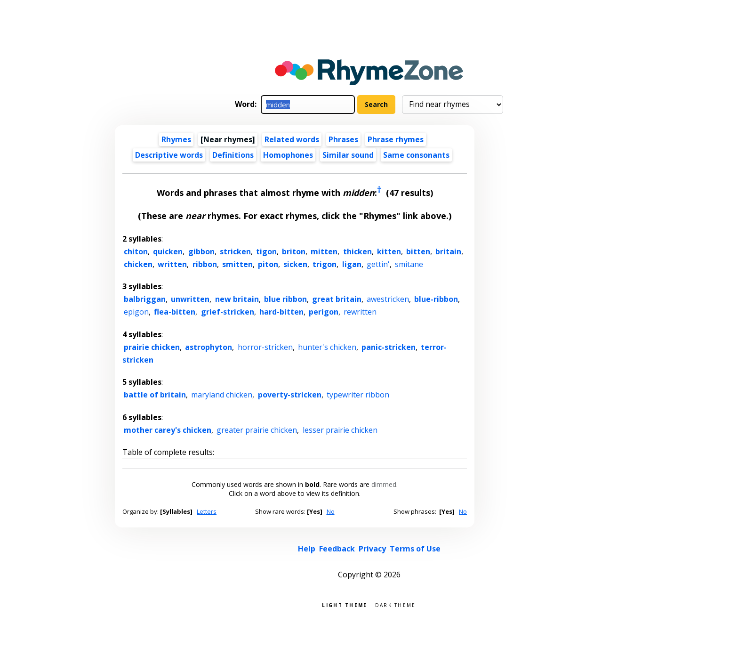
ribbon (205, 264)
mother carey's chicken (167, 430)
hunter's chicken (327, 347)
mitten (324, 251)
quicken (168, 251)
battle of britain (155, 394)
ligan (351, 264)
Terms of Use (415, 548)
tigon (266, 251)
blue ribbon (285, 299)
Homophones (288, 155)
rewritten (360, 312)
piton (268, 264)
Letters (207, 511)
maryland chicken (221, 394)
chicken (138, 264)
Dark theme (395, 604)
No (331, 511)
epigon (136, 312)
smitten (237, 264)
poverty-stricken (289, 394)
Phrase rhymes (396, 139)
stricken (235, 251)
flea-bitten (174, 312)
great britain (336, 299)
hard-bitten (281, 312)
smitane (409, 264)
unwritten (190, 299)
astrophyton (208, 347)
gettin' (378, 264)
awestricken (388, 299)
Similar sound (348, 155)
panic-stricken (388, 347)
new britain (237, 299)
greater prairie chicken (257, 430)
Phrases (343, 139)
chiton (136, 251)
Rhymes (176, 139)
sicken (295, 264)
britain (448, 251)
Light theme (344, 604)
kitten (389, 251)
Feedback (337, 548)
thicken (357, 251)
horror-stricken (265, 347)
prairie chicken (152, 347)
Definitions (233, 155)
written (172, 264)
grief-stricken (227, 312)
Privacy (372, 548)
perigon (323, 312)
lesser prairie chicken (340, 430)
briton (293, 251)
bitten (418, 251)
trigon (325, 264)
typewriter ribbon (358, 394)
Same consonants (416, 155)
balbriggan (145, 299)
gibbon (201, 251)
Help (306, 548)
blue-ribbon (436, 299)
